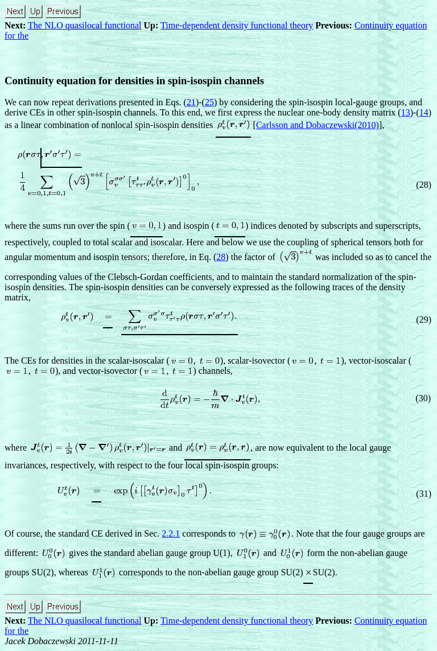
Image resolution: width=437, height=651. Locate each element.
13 (405, 112)
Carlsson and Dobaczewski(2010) (317, 125)
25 (209, 102)
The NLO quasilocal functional (85, 25)
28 (220, 257)
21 (191, 102)
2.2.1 (171, 533)
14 (423, 112)
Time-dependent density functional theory (236, 25)
